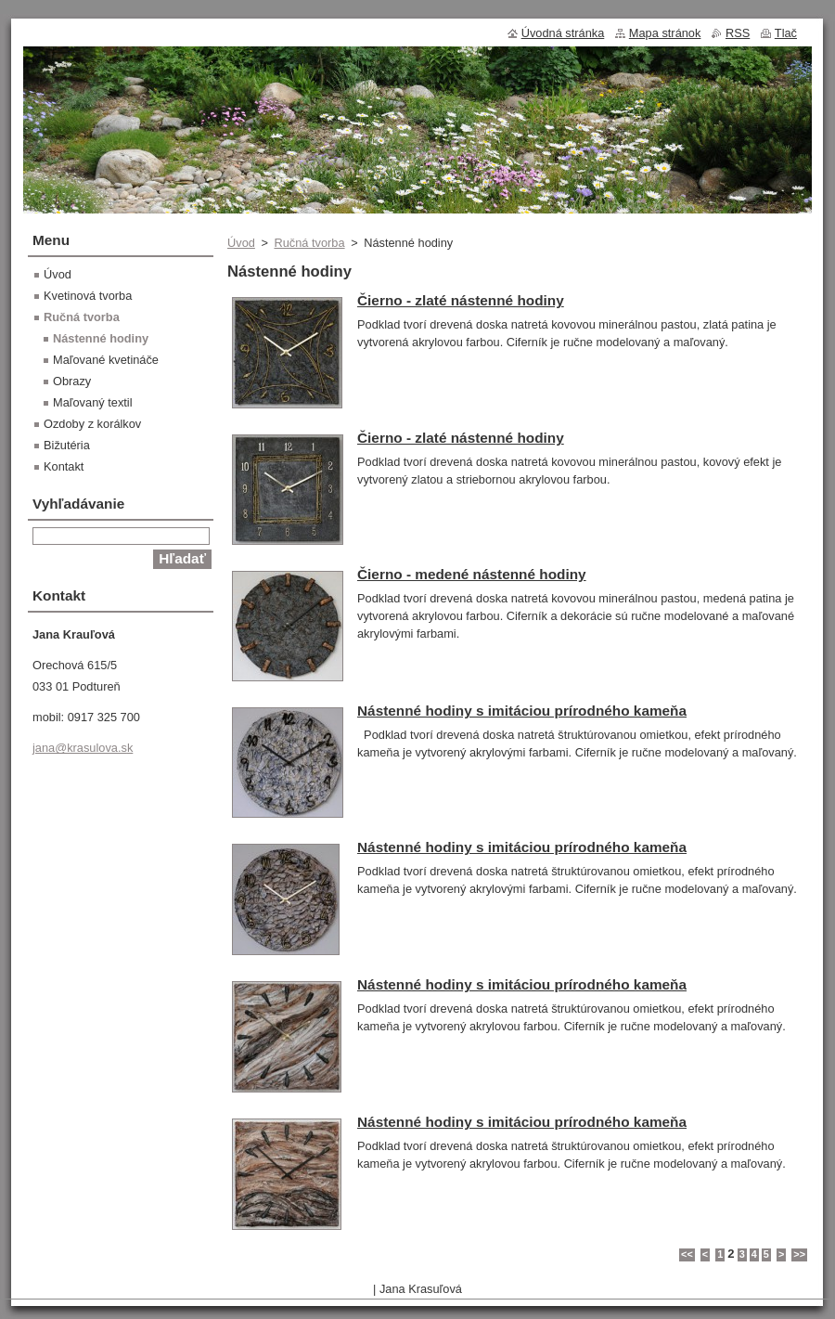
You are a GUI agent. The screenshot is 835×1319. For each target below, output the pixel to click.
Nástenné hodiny (100, 338)
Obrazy (72, 381)
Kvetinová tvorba (88, 296)
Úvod (241, 243)
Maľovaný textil (93, 402)
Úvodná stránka (563, 33)
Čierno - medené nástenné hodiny (471, 574)
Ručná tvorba (309, 243)
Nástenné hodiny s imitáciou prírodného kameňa (522, 710)
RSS (738, 33)
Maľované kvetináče (106, 360)
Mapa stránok (665, 33)
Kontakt (64, 466)
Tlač (786, 33)
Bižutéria (67, 445)
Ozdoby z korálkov (92, 424)
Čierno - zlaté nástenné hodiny (460, 300)
